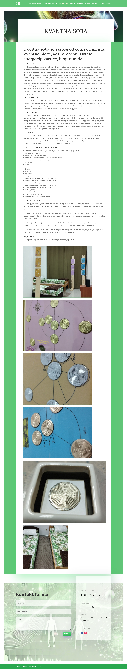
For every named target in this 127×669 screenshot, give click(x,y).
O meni (87, 3)
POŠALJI (66, 634)
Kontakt (108, 3)
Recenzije (95, 3)
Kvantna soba (63, 3)
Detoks (72, 3)
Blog (102, 3)
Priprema (80, 3)
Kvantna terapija (49, 3)
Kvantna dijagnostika (35, 3)
